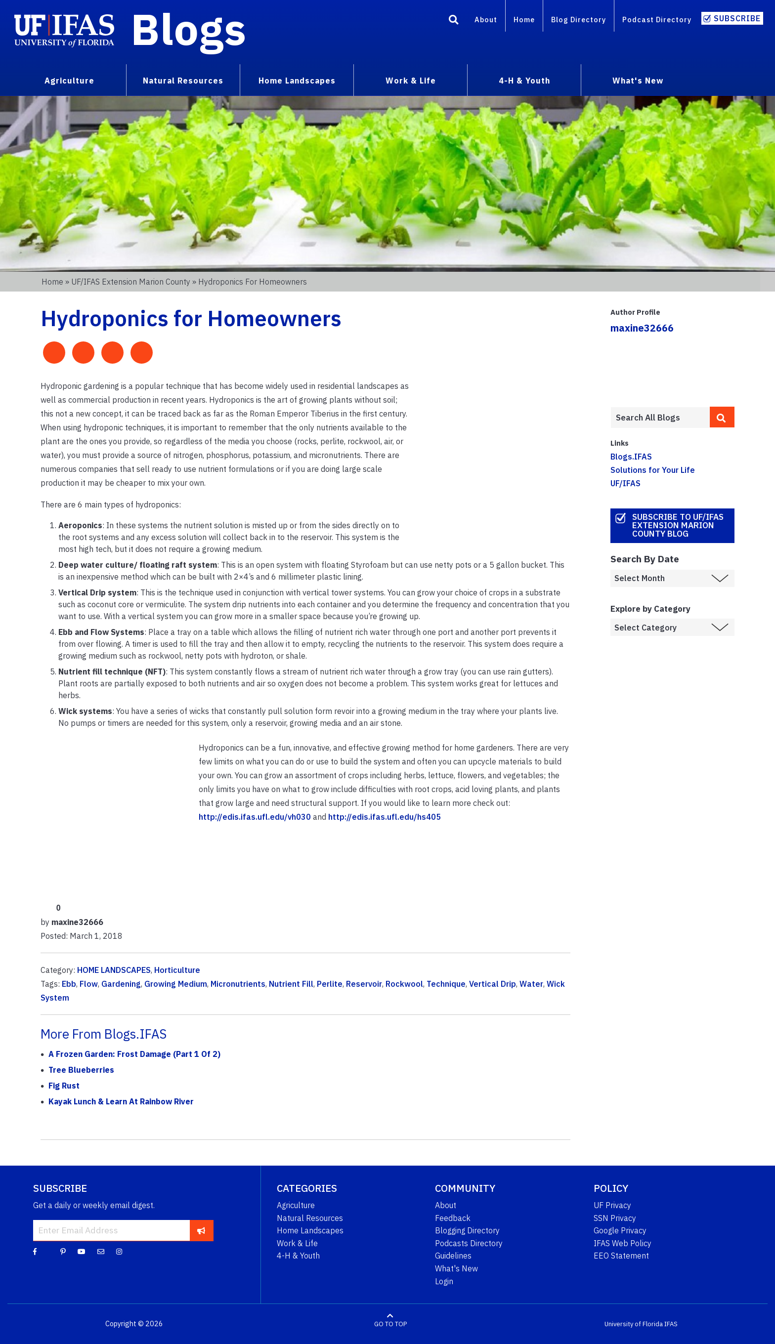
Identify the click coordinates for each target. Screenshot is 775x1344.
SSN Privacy (615, 1218)
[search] (722, 417)
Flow (89, 984)
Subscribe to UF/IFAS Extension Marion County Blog (678, 525)
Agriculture (69, 80)
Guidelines (453, 1255)
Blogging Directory (467, 1230)
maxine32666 (642, 328)
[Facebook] (35, 1251)
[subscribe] (201, 1230)
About (485, 19)
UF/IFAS (625, 483)
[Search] (454, 21)
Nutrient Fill (291, 984)
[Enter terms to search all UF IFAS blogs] (660, 417)
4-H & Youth (524, 80)
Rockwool (404, 984)
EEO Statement (621, 1255)
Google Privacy (620, 1230)
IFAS (671, 1324)
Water (531, 984)
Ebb (69, 984)
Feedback (453, 1218)
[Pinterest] (63, 1251)
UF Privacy (612, 1205)
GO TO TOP (390, 1324)
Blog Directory (578, 19)
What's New (637, 80)
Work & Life (411, 80)
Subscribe (737, 18)
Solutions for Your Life (652, 470)
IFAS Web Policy (622, 1243)
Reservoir (364, 984)
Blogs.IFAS (631, 457)
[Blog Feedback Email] (100, 1251)
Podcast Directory (656, 19)
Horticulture (177, 970)
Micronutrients (238, 984)
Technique (446, 984)
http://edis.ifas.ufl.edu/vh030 (255, 817)
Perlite (330, 984)
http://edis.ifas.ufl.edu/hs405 (384, 817)
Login (444, 1281)
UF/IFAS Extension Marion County (130, 282)
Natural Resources (183, 80)
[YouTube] (82, 1251)
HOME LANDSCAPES (114, 970)
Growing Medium (175, 984)
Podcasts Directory (469, 1243)
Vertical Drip (492, 984)
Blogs (188, 28)
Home (524, 19)
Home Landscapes (297, 80)
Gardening (121, 984)
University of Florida (633, 1324)
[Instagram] (119, 1251)
